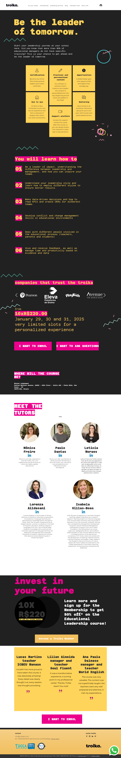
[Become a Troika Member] (56, 639)
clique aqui (55, 739)
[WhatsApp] (114, 750)
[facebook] (87, 736)
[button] (33, 5)
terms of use (82, 756)
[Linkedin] (29, 456)
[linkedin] (92, 736)
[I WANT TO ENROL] (33, 346)
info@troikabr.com (22, 736)
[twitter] (90, 736)
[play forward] (104, 295)
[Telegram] (95, 736)
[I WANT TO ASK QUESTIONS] (77, 346)
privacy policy (95, 756)
